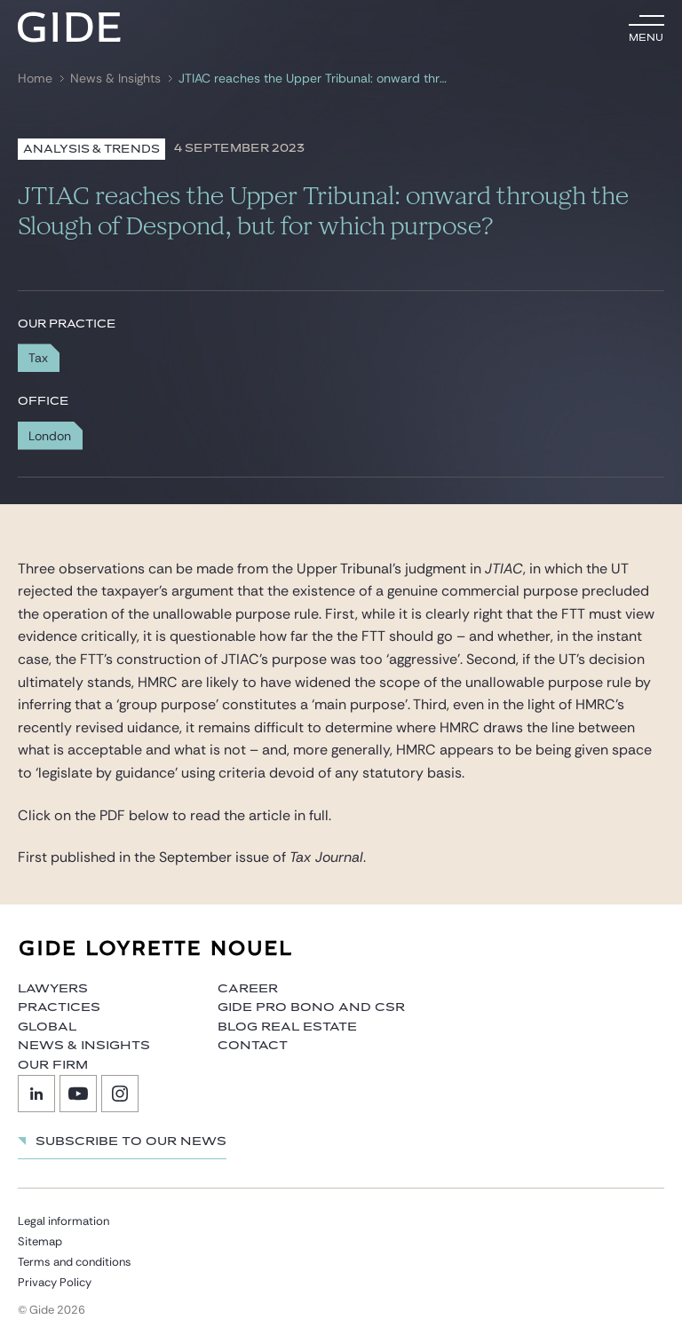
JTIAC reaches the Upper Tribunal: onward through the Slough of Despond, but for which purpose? (314, 78)
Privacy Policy (54, 1282)
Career (248, 989)
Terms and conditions (74, 1261)
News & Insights (115, 78)
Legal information (63, 1220)
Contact (253, 1045)
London (49, 436)
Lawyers (53, 989)
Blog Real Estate (287, 1027)
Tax (38, 358)
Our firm (53, 1065)
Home (35, 78)
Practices (59, 1007)
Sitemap (40, 1241)
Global (47, 1027)
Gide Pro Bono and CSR (311, 1007)
